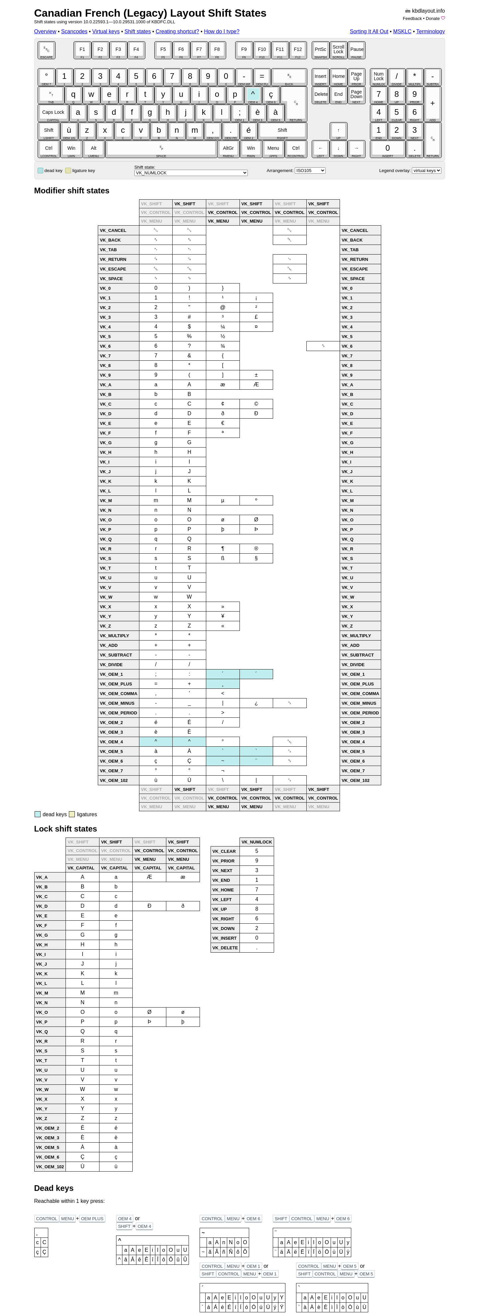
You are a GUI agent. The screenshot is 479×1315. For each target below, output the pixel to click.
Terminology (430, 31)
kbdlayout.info (428, 11)
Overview (45, 31)
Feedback (412, 18)
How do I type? (222, 31)
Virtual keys (105, 31)
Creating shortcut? (177, 31)
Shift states (137, 31)
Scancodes (74, 31)
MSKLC (402, 31)
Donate (433, 18)
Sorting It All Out (369, 31)
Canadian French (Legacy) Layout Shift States (150, 13)
